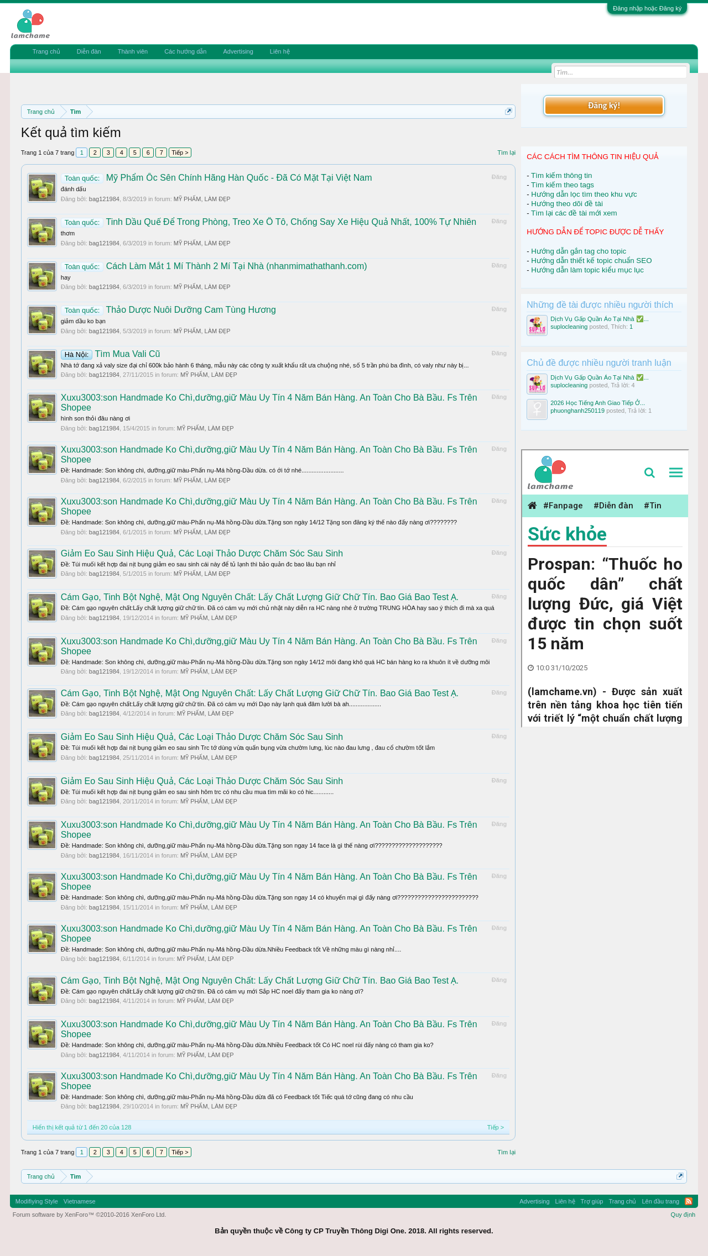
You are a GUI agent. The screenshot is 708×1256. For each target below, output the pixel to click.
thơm (68, 233)
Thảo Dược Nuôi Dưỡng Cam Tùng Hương (168, 309)
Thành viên (133, 51)
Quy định (683, 1214)
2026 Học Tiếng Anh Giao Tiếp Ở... (597, 403)
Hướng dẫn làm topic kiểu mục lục (587, 270)
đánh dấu (73, 189)
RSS (689, 1201)
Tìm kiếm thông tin (561, 175)
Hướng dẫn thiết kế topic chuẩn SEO (591, 260)
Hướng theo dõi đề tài (566, 203)
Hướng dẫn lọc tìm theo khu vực (584, 194)
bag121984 (104, 199)
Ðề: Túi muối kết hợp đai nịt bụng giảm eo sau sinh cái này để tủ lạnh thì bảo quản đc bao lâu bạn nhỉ (198, 564)
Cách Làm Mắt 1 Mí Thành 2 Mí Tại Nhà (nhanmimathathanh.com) (214, 266)
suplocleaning (568, 326)
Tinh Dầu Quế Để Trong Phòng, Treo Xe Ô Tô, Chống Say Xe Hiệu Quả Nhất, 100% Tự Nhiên (268, 222)
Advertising (238, 51)
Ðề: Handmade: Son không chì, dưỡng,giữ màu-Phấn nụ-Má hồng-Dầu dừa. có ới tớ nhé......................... (202, 470)
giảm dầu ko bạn (83, 321)
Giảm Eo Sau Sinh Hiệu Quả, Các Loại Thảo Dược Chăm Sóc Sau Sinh (202, 553)
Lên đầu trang (660, 1201)
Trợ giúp (592, 1201)
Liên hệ (280, 51)
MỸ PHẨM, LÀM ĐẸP (202, 199)
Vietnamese (80, 1201)
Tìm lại (506, 152)
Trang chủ (46, 51)
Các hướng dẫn (185, 51)
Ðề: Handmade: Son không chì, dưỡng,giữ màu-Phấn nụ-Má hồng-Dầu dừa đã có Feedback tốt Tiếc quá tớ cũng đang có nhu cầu (237, 1097)
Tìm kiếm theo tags (562, 185)
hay (66, 277)
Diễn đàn (89, 51)
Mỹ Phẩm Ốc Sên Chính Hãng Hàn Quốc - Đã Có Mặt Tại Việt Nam (216, 177)
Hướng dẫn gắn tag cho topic (578, 251)
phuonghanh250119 (577, 410)
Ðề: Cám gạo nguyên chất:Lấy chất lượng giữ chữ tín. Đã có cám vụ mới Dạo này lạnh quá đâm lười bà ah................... (221, 704)
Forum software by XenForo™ (89, 1214)
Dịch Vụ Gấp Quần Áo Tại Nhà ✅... (599, 319)
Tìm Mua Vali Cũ (110, 354)
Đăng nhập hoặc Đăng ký (647, 8)
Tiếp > (179, 152)
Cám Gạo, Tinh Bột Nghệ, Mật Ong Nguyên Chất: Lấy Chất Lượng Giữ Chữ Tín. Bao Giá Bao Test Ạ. (260, 597)
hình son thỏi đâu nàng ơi (95, 418)
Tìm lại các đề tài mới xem (574, 213)
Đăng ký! (604, 105)
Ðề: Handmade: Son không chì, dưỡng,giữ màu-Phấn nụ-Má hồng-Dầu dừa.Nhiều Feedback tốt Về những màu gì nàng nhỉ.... (231, 949)
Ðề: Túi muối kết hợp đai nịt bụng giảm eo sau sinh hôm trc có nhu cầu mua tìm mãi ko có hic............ (197, 792)
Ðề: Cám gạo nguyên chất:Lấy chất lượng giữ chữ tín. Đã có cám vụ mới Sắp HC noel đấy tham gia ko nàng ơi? (212, 991)
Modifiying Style (36, 1201)
